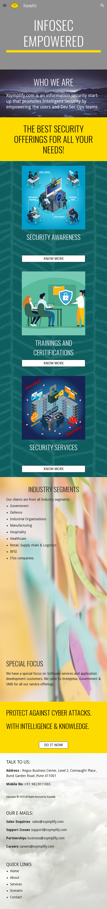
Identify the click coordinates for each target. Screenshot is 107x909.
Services (16, 884)
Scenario (16, 891)
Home (14, 871)
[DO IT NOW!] (53, 745)
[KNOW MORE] (53, 258)
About (14, 878)
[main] (53, 34)
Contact (16, 897)
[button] (4, 5)
